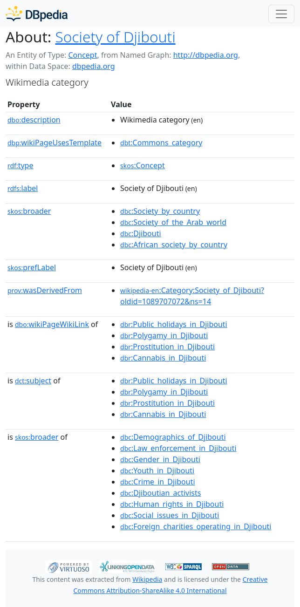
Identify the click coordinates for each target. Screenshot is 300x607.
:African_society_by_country (173, 244)
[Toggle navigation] (281, 14)
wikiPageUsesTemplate (54, 142)
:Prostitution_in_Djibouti (167, 346)
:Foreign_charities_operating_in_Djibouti (195, 526)
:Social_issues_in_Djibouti (169, 515)
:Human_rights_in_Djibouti (172, 504)
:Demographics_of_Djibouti (173, 437)
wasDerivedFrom (44, 290)
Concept (82, 55)
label (22, 188)
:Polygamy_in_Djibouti (164, 335)
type (20, 165)
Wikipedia (147, 579)
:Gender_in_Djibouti (160, 459)
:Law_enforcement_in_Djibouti (178, 448)
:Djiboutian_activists (160, 493)
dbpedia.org (93, 66)
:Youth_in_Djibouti (157, 470)
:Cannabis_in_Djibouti (163, 358)
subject (33, 380)
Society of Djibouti (115, 37)
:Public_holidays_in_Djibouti (173, 324)
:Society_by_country (160, 211)
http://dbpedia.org (205, 55)
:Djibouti (140, 233)
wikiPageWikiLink (52, 324)
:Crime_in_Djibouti (157, 482)
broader (29, 211)
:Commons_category (161, 142)
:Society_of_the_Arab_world (173, 222)
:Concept (142, 165)
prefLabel (31, 267)
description (34, 120)
